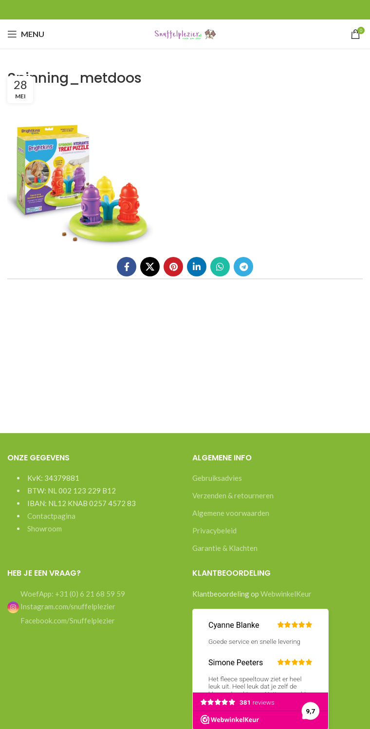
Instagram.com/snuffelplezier (61, 606)
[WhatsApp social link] (220, 266)
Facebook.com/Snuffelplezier (67, 620)
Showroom (44, 528)
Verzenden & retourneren (233, 495)
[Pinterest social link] (173, 266)
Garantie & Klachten (225, 548)
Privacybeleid (214, 530)
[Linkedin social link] (196, 266)
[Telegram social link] (243, 266)
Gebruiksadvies (217, 478)
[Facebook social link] (126, 266)
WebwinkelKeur (286, 593)
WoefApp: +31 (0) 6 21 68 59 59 (72, 593)
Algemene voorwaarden (230, 513)
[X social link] (150, 266)
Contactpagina (51, 515)
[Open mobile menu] (25, 34)
